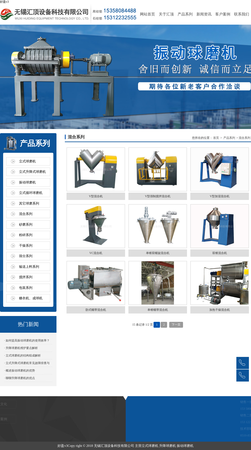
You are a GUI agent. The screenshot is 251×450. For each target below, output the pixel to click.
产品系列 (185, 14)
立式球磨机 (27, 161)
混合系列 (25, 214)
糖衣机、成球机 (30, 298)
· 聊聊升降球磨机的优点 (19, 378)
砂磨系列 (25, 224)
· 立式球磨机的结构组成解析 (22, 355)
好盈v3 (4, 1)
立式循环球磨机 (30, 193)
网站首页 (147, 14)
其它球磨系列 (29, 203)
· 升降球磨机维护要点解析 (21, 348)
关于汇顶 (166, 14)
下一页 (176, 324)
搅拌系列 (25, 277)
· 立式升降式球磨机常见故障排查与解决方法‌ (27, 364)
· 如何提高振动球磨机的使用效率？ (27, 340)
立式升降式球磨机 (32, 171)
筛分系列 (25, 256)
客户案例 (222, 14)
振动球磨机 (27, 182)
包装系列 (25, 287)
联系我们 (241, 14)
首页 (216, 137)
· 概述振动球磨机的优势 (19, 370)
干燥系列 (25, 245)
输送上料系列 (29, 266)
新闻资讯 (203, 14)
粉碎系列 (25, 235)
